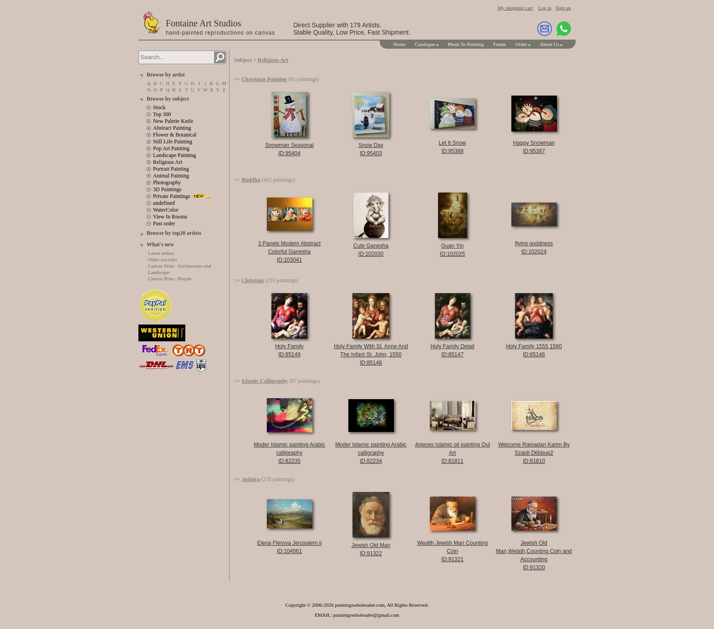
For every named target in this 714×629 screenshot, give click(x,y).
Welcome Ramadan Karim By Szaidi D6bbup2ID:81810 (534, 452)
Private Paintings (171, 196)
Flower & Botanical (174, 135)
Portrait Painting (171, 169)
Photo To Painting (466, 44)
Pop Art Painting (171, 148)
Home (399, 44)
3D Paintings (167, 189)
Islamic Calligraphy (265, 381)
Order (521, 44)
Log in (544, 7)
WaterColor (165, 210)
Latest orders (161, 253)
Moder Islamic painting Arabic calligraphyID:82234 (371, 452)
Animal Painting (171, 175)
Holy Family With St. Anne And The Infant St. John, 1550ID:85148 (371, 354)
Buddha (251, 180)
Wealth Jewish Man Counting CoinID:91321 (452, 551)
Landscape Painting (174, 155)
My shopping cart (515, 7)
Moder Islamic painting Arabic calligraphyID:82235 (289, 452)
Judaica (251, 479)
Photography (167, 182)
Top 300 (162, 114)
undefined (164, 203)
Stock (159, 107)
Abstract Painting (172, 128)
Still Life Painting (172, 141)
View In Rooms (170, 216)
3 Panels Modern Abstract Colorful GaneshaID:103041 (289, 251)
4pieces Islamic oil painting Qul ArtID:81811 (452, 452)
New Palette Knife (173, 121)
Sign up (563, 7)
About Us (549, 44)
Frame (499, 44)
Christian (253, 280)
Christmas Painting (264, 79)
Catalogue (425, 44)
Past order (164, 223)
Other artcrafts (162, 259)
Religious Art (167, 162)
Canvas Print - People (170, 278)
